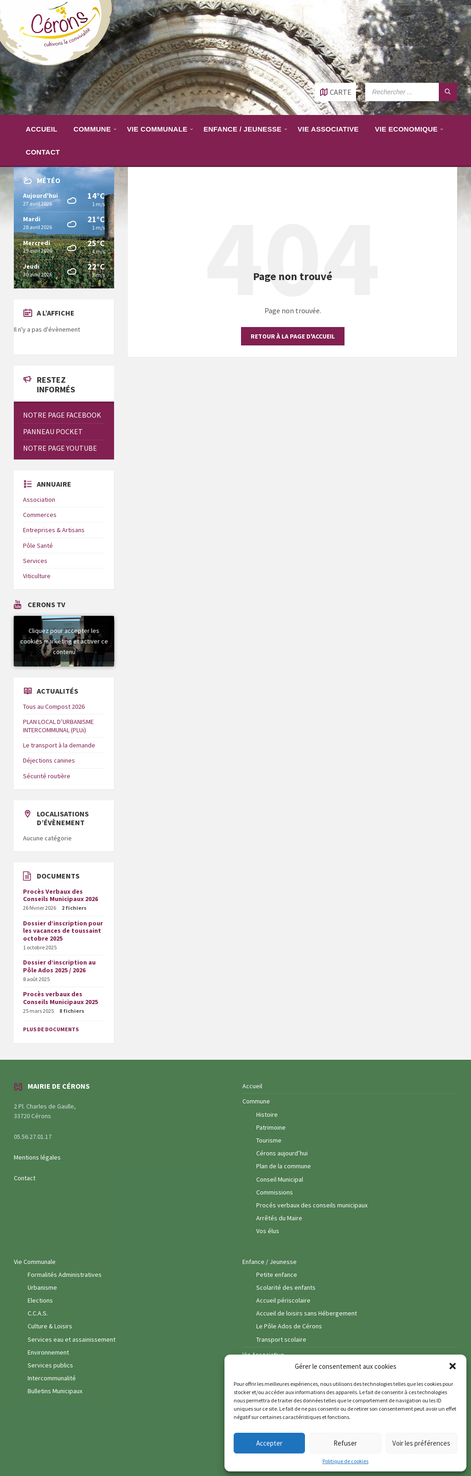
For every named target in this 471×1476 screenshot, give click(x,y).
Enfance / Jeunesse (269, 1262)
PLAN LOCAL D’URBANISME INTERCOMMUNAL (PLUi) (58, 726)
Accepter (269, 1443)
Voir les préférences (421, 1443)
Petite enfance (276, 1274)
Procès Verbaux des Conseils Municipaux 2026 (60, 895)
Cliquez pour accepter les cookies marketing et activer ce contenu (64, 640)
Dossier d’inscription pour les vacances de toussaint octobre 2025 (63, 931)
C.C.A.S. (38, 1313)
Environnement (48, 1352)
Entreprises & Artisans (54, 530)
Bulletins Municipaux (55, 1391)
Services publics (50, 1365)
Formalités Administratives (65, 1274)
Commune (256, 1101)
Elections (40, 1300)
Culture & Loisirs (50, 1326)
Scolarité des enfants (286, 1287)
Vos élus (267, 1231)
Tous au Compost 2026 (54, 706)
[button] (452, 1366)
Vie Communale (35, 1262)
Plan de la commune (283, 1166)
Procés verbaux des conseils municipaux (312, 1205)
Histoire (267, 1114)
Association (39, 499)
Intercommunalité (52, 1378)
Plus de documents (51, 1029)
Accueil (252, 1086)
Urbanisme (42, 1287)
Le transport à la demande (59, 745)
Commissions (274, 1192)
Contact (24, 1178)
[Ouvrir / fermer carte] (335, 92)
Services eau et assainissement (71, 1339)
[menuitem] (41, 129)
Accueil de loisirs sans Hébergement (306, 1313)
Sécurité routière (46, 776)
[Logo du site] (60, 64)
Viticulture (37, 576)
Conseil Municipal (279, 1179)
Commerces (40, 515)
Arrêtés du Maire (279, 1218)
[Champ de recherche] (411, 92)
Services (35, 561)
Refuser (345, 1443)
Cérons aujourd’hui (282, 1153)
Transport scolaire (281, 1339)
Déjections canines (49, 760)
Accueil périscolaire (283, 1300)
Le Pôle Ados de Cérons (289, 1326)
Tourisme (268, 1140)
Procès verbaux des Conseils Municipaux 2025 (60, 998)
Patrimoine (271, 1127)
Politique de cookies (345, 1461)
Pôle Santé (38, 545)
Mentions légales (37, 1157)
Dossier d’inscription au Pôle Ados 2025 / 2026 (59, 966)
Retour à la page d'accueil (293, 336)
